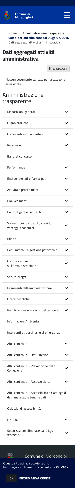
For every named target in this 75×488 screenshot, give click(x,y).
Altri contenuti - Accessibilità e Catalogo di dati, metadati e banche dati (37, 395)
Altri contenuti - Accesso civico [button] (28, 381)
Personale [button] (14, 145)
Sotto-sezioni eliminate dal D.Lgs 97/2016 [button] (30, 433)
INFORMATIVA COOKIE (35, 478)
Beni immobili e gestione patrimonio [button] (32, 249)
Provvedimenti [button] (17, 200)
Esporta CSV (58, 68)
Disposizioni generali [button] (21, 111)
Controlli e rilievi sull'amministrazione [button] (21, 263)
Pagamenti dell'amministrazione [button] (29, 288)
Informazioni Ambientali (24, 321)
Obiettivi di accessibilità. (24, 408)
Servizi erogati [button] (17, 276)
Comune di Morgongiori (24, 15)
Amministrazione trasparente (43, 33)
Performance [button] (16, 167)
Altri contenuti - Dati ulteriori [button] (28, 354)
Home (12, 33)
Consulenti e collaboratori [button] (25, 134)
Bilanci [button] (12, 238)
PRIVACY (62, 467)
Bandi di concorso (19, 156)
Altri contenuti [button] (17, 343)
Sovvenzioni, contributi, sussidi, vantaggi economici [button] (29, 225)
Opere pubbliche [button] (18, 299)
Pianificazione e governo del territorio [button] (33, 310)
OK (11, 478)
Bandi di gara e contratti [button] (24, 212)
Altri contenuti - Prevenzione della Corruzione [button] (31, 368)
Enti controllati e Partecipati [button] (27, 178)
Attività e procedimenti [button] (23, 189)
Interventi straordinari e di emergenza (33, 332)
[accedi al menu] (67, 15)
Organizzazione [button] (17, 122)
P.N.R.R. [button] (12, 419)
